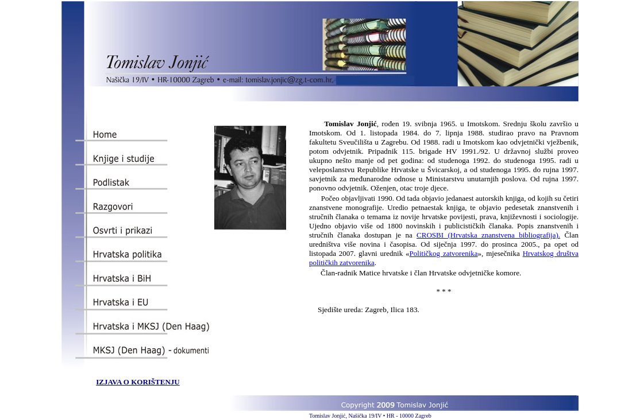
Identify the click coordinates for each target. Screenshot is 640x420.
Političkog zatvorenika (444, 253)
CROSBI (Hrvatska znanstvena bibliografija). (488, 235)
